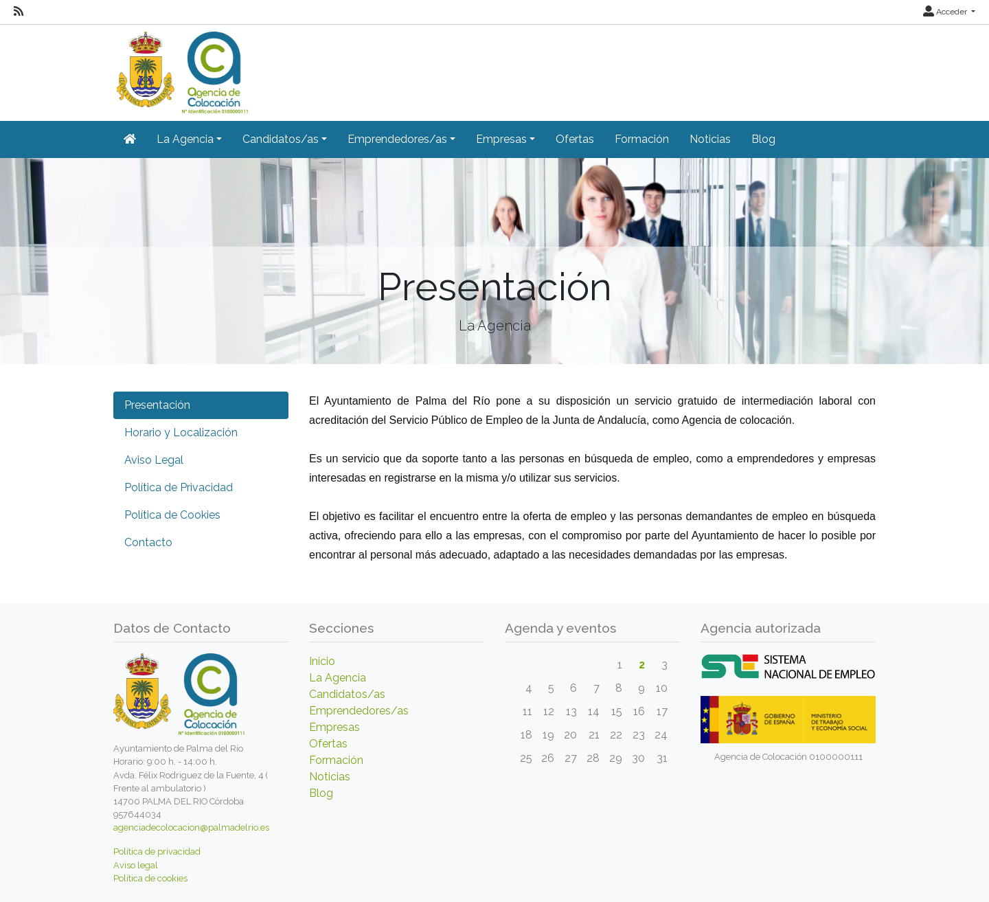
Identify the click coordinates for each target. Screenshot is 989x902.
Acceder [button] (946, 11)
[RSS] (18, 11)
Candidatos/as (347, 694)
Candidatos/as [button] (280, 139)
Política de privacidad (157, 851)
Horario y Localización (181, 432)
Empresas (334, 727)
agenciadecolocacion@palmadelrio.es (191, 827)
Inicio (322, 661)
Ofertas (575, 139)
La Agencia (337, 677)
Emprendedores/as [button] (397, 139)
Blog (763, 139)
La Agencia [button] (185, 139)
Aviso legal (135, 865)
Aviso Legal (153, 459)
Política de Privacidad (178, 487)
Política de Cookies (172, 514)
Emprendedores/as (359, 710)
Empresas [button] (501, 139)
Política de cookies (150, 878)
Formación (642, 139)
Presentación (157, 404)
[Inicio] (180, 67)
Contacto (148, 542)
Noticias (710, 139)
